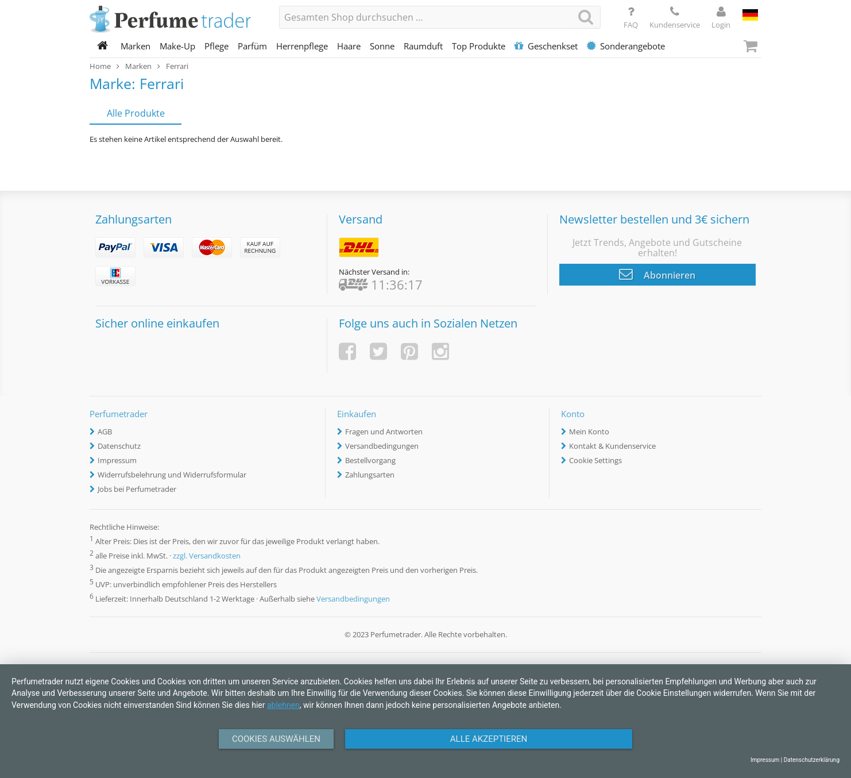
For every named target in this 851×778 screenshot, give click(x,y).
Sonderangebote (626, 46)
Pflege (216, 46)
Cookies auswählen (276, 739)
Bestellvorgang (370, 460)
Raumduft (423, 46)
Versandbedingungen (382, 446)
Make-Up (177, 46)
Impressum (117, 460)
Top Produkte (478, 46)
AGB (105, 431)
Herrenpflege (302, 46)
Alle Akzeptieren (488, 739)
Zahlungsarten (369, 474)
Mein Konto (589, 431)
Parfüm (252, 46)
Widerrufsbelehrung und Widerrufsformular (172, 474)
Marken (135, 46)
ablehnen (283, 705)
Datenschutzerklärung (812, 760)
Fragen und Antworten (384, 431)
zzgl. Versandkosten (207, 555)
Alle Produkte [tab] (136, 113)
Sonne (382, 46)
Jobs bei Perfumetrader (137, 489)
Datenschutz (119, 446)
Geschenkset (546, 46)
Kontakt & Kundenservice (612, 446)
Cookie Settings (595, 460)
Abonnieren (657, 274)
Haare (349, 46)
